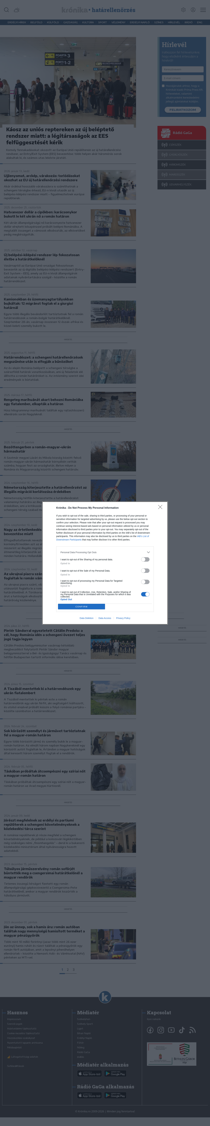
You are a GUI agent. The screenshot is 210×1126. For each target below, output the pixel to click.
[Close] (161, 508)
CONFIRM (81, 606)
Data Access (104, 618)
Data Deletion (86, 618)
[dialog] (105, 563)
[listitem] (105, 552)
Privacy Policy (123, 618)
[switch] (145, 559)
